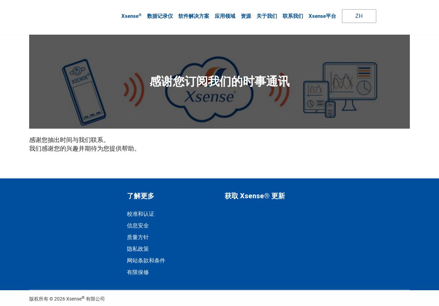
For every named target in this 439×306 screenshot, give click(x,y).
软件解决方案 (193, 15)
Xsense (131, 14)
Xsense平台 (321, 15)
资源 (245, 15)
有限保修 (138, 269)
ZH (354, 14)
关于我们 (266, 15)
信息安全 (138, 223)
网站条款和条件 (146, 258)
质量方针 (138, 234)
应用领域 (224, 15)
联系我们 (292, 15)
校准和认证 (140, 211)
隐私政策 (138, 246)
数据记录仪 (159, 15)
